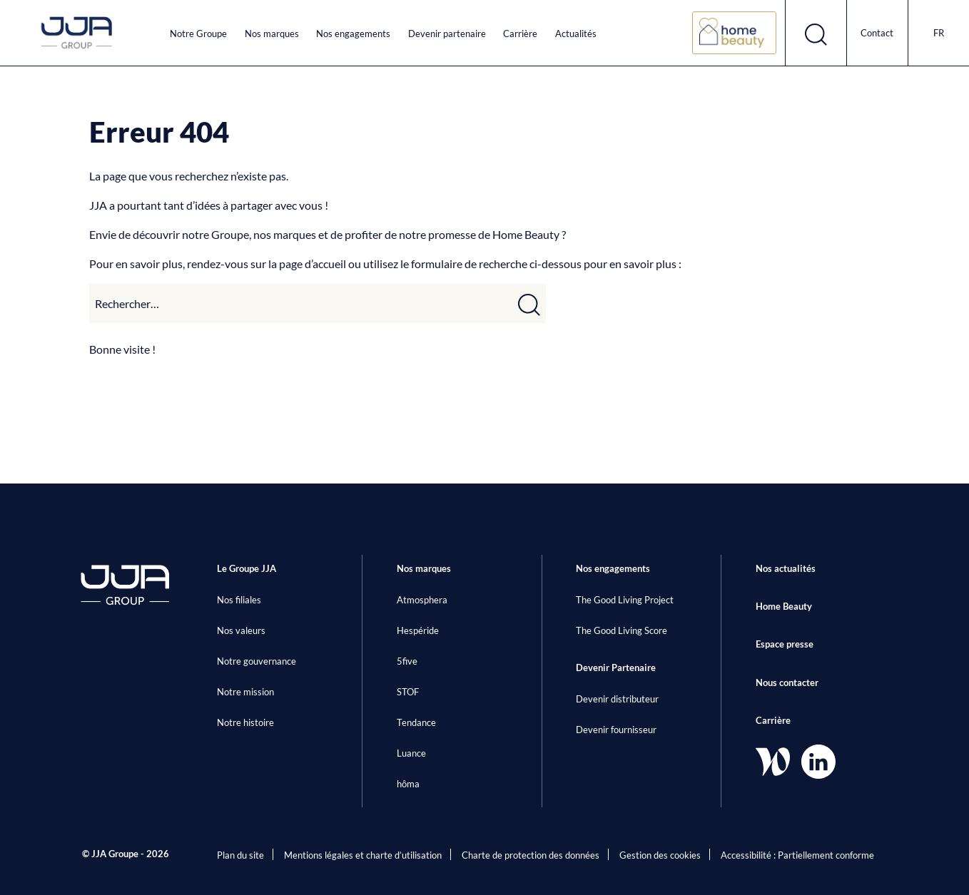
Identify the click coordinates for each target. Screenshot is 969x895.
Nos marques (272, 33)
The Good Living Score (621, 630)
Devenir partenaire (447, 33)
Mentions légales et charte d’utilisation (363, 855)
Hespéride (418, 630)
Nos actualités (786, 568)
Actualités (576, 33)
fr (938, 33)
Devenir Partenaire (616, 667)
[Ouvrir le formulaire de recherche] (816, 33)
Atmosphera (422, 599)
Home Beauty (784, 606)
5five (407, 661)
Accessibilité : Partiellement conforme (797, 855)
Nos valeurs (241, 630)
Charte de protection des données (530, 855)
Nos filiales (239, 599)
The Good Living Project (625, 599)
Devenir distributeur (617, 699)
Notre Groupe (198, 33)
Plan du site (240, 855)
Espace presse (784, 644)
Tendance (416, 722)
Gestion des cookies (660, 855)
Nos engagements (353, 33)
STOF (408, 691)
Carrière (520, 33)
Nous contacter (787, 682)
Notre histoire (245, 722)
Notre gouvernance (256, 661)
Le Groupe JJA (246, 568)
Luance (411, 753)
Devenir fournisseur (616, 729)
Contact (877, 33)
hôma (408, 783)
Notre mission (245, 691)
